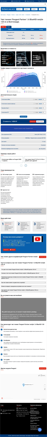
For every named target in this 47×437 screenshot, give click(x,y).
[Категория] (19, 9)
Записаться (32, 121)
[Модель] (34, 9)
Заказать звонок (33, 423)
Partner (13, 14)
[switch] (44, 99)
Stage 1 (3, 26)
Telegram (12, 249)
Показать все (23, 116)
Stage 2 (8, 26)
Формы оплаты (33, 415)
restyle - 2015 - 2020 (20, 14)
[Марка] (27, 9)
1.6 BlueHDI (27, 14)
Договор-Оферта (33, 408)
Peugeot (8, 14)
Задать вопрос (40, 121)
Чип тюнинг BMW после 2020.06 (34, 421)
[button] (26, 165)
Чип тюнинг (3, 14)
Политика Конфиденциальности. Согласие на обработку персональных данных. (34, 412)
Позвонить (6, 249)
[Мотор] (42, 9)
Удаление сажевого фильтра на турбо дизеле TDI (35, 418)
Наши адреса (4, 1)
